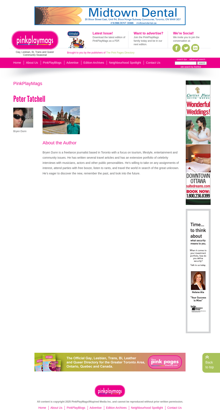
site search (186, 67)
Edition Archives (93, 62)
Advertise (72, 62)
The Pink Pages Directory (120, 52)
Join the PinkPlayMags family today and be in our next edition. (148, 41)
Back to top (209, 365)
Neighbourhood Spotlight (125, 62)
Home (17, 62)
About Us (32, 62)
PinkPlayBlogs (52, 62)
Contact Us (153, 62)
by (196, 67)
